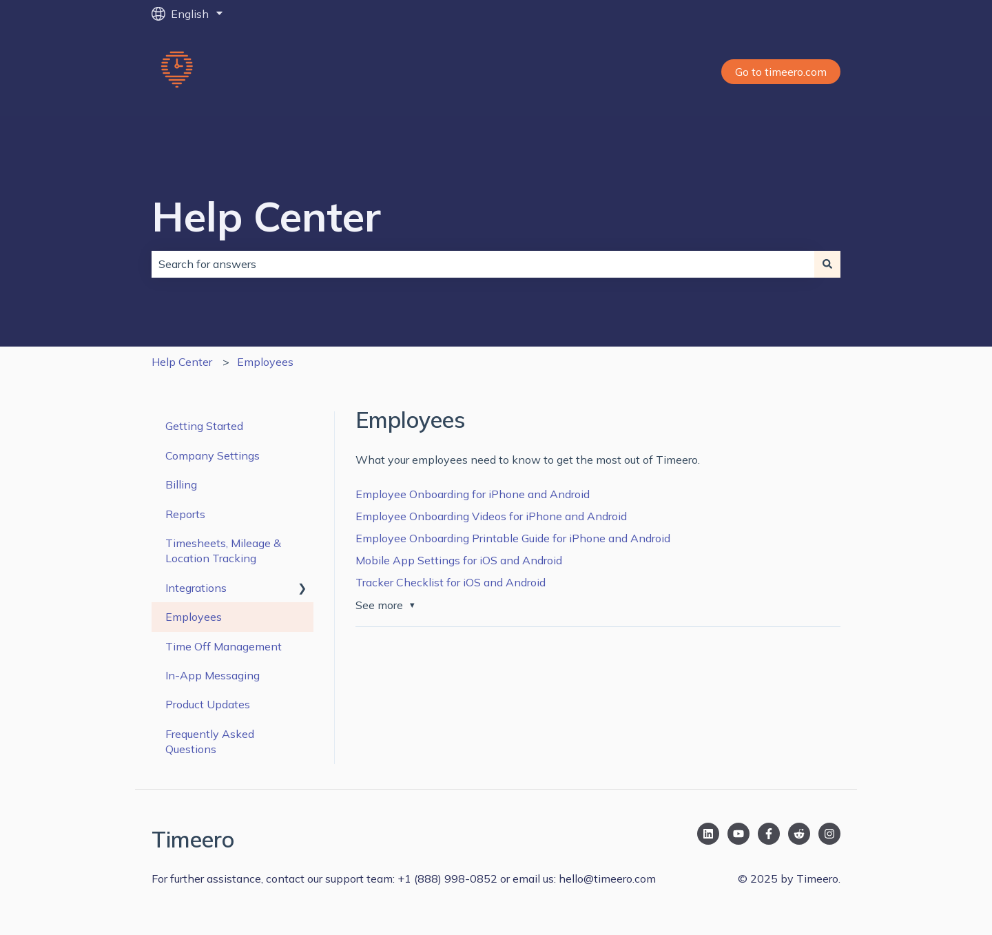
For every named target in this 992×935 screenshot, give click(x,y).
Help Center (266, 216)
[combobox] (483, 264)
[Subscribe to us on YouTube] (738, 834)
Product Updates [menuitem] (207, 704)
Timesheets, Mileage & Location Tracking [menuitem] (223, 550)
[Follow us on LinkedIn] (708, 834)
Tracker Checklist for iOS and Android (450, 582)
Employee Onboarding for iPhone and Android (472, 494)
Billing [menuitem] (181, 484)
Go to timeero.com (781, 72)
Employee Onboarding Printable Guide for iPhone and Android (512, 538)
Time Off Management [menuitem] (223, 646)
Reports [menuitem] (185, 514)
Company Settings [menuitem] (212, 455)
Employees (265, 362)
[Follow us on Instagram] (829, 834)
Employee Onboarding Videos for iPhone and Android (491, 516)
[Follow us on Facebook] (769, 834)
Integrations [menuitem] (196, 588)
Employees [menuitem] (193, 617)
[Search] (827, 264)
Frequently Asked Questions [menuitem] (209, 741)
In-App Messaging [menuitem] (212, 675)
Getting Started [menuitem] (204, 426)
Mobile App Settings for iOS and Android (458, 560)
